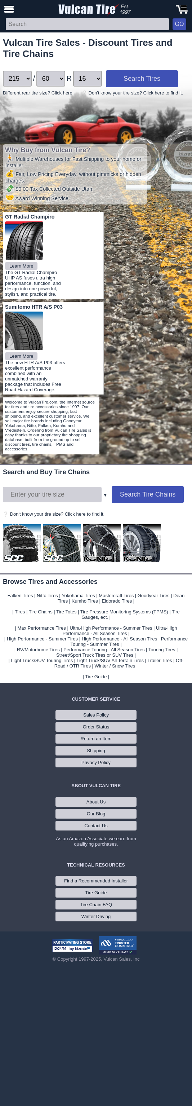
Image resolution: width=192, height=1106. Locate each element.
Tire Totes (66, 611)
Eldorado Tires (117, 601)
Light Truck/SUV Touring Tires (42, 660)
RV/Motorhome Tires (38, 649)
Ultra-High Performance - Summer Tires (111, 628)
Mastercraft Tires (116, 595)
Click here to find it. (163, 93)
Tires (20, 611)
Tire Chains (41, 611)
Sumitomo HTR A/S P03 (34, 307)
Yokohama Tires (78, 595)
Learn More (21, 266)
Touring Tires (161, 649)
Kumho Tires (85, 601)
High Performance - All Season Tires (119, 639)
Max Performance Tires (41, 628)
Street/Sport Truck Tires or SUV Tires (94, 655)
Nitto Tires (47, 595)
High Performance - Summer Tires (42, 639)
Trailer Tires (159, 660)
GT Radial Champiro (29, 217)
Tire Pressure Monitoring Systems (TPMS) (124, 611)
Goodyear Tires (154, 595)
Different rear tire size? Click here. (38, 93)
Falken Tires (20, 595)
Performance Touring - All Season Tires (103, 649)
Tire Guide (96, 676)
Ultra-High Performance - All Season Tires (119, 630)
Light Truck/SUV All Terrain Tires (110, 660)
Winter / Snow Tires (115, 666)
